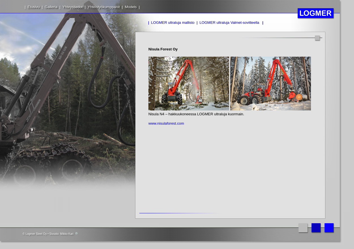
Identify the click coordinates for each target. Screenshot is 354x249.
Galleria (51, 7)
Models (131, 7)
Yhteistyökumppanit (104, 7)
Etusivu (34, 7)
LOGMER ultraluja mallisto (173, 22)
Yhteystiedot (72, 7)
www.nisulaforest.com (166, 123)
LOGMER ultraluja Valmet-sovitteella (229, 22)
